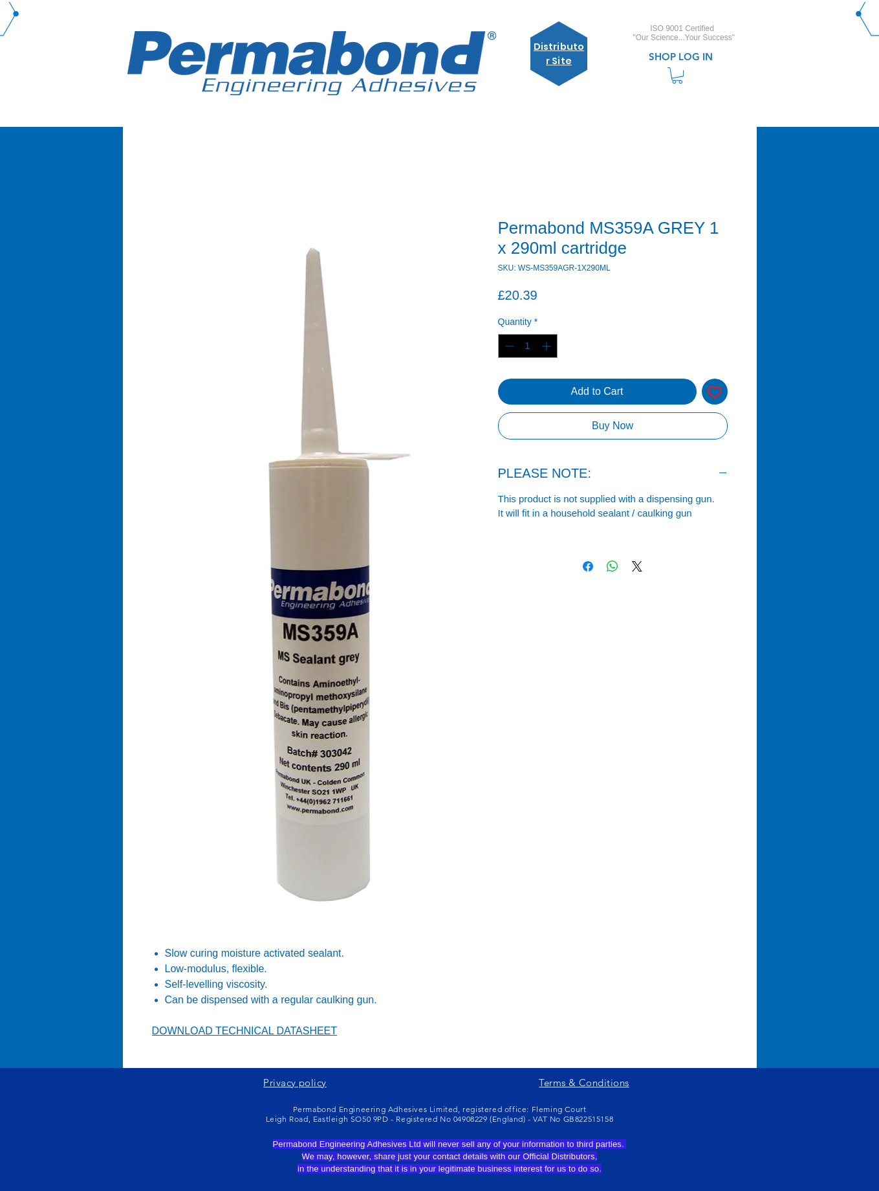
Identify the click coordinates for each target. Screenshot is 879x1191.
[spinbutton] (527, 346)
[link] (677, 75)
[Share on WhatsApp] (612, 566)
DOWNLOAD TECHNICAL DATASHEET (245, 1030)
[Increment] (547, 346)
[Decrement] (508, 346)
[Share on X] (637, 566)
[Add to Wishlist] (715, 392)
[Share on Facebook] (588, 566)
